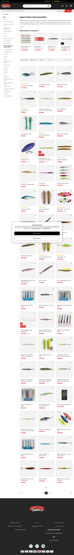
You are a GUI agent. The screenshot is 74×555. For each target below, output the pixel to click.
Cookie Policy (46, 228)
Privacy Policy (35, 228)
